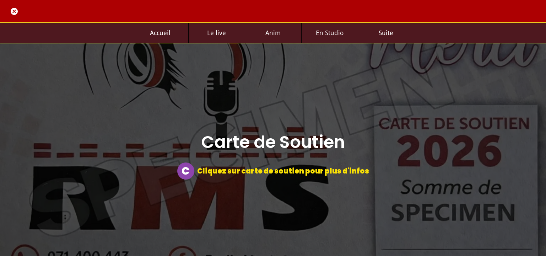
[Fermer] (14, 11)
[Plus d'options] (386, 33)
